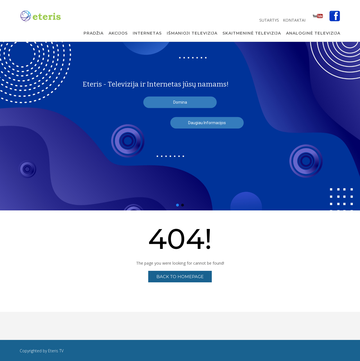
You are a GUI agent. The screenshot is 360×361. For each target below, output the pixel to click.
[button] (177, 205)
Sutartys (269, 20)
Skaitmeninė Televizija (251, 33)
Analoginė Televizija (313, 33)
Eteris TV (56, 350)
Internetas (147, 33)
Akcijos (118, 33)
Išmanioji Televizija (192, 33)
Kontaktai (295, 20)
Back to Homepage (180, 276)
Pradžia (94, 33)
